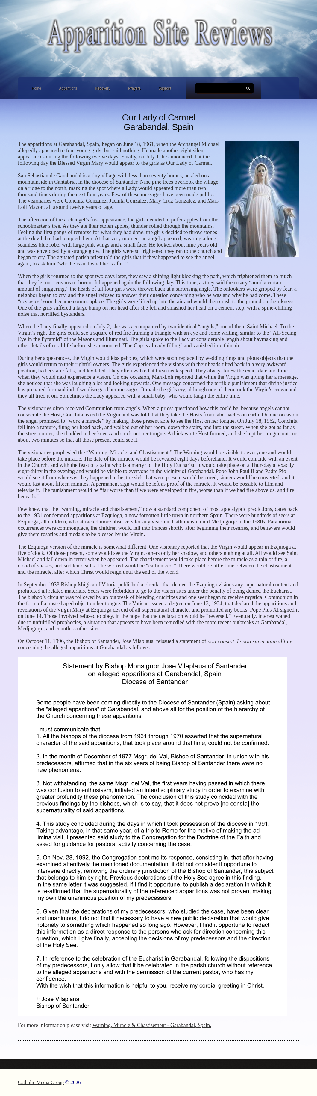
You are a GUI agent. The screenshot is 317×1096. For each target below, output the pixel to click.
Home (36, 88)
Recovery (102, 88)
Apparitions (68, 88)
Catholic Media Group (41, 1082)
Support (165, 88)
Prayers (134, 88)
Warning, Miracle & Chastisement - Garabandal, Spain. (151, 1025)
